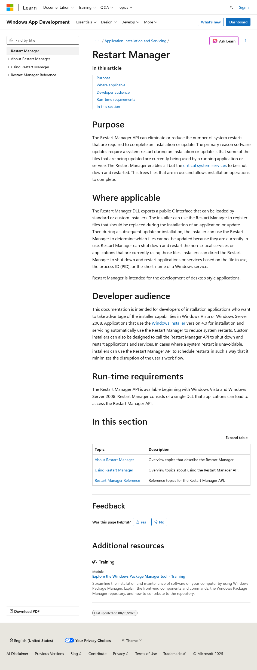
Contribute (97, 653)
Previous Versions (49, 653)
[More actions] (245, 40)
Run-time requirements (116, 99)
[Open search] (231, 7)
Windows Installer (168, 323)
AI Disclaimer (17, 653)
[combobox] (43, 40)
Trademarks (172, 653)
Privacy (119, 653)
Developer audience (113, 92)
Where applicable (111, 84)
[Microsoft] (10, 7)
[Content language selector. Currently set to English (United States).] (31, 640)
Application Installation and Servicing (135, 40)
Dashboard (238, 22)
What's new (211, 22)
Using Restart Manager (114, 470)
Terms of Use (146, 653)
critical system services (205, 165)
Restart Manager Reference (117, 480)
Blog (74, 653)
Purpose (103, 77)
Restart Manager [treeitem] (25, 50)
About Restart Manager (114, 459)
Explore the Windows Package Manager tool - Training (138, 576)
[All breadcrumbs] (97, 40)
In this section (108, 106)
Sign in (244, 7)
